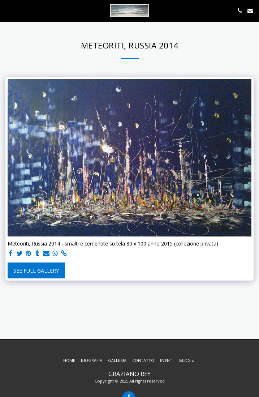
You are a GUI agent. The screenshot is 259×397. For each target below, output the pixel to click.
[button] (8, 10)
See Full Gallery (36, 270)
